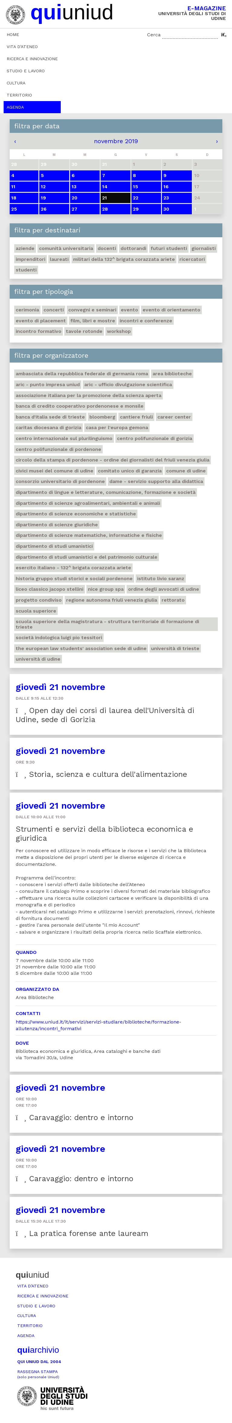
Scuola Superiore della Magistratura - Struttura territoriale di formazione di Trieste (107, 624)
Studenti (26, 270)
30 (166, 209)
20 (74, 198)
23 (166, 198)
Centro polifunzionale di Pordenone (58, 449)
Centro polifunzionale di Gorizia (154, 438)
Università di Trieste (175, 648)
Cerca (154, 35)
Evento (129, 310)
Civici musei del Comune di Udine (54, 471)
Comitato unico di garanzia (130, 471)
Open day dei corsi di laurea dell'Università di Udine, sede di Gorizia (105, 715)
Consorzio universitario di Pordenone (60, 481)
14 (105, 186)
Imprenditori (30, 259)
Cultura (16, 83)
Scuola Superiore (36, 611)
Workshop (119, 331)
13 (74, 186)
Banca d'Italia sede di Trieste (50, 417)
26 (44, 209)
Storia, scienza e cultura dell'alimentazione (101, 774)
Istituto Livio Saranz (160, 578)
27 (74, 209)
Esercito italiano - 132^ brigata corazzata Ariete (73, 567)
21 (104, 198)
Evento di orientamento (171, 310)
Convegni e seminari (92, 310)
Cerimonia (27, 310)
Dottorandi (133, 248)
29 (136, 209)
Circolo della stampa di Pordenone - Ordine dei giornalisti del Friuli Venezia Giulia (112, 460)
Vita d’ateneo (22, 46)
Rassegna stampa (38, 1374)
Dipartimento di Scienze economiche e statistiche (76, 514)
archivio (38, 1350)
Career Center (174, 417)
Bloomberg (102, 417)
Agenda (15, 107)
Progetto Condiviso (39, 600)
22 (135, 198)
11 (13, 186)
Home (13, 34)
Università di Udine (38, 659)
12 (43, 186)
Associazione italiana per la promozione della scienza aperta (88, 395)
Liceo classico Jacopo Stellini (49, 589)
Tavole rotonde (84, 331)
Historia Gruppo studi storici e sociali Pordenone (74, 578)
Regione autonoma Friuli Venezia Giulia (111, 600)
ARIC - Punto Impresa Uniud (48, 384)
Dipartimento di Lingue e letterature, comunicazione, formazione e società (105, 492)
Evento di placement (41, 321)
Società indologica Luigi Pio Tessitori (59, 637)
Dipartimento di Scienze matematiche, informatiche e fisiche (89, 535)
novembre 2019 (116, 141)
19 (43, 198)
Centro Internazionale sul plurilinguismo (64, 438)
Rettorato (173, 600)
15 (135, 186)
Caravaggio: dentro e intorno (74, 1117)
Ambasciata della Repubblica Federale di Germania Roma (82, 373)
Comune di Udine (186, 471)
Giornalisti (204, 248)
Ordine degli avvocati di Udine (163, 589)
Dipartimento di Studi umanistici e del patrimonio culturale (86, 557)
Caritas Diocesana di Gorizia (48, 427)
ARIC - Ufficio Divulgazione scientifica (128, 384)
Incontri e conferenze (146, 321)
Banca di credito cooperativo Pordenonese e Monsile (79, 406)
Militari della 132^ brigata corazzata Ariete (124, 259)
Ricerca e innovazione (32, 58)
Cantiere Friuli (136, 417)
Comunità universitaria (66, 248)
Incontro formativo (38, 331)
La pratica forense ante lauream (82, 1233)
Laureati (59, 259)
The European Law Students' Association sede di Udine (81, 648)
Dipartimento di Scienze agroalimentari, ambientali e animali (88, 503)
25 (14, 209)
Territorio (19, 95)
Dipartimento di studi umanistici (54, 546)
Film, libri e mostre (92, 321)
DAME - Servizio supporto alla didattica (156, 481)
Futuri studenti (169, 248)
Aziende (25, 248)
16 (166, 186)
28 (105, 209)
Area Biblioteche (172, 373)
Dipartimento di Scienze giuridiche (57, 524)
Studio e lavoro (26, 70)
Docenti (107, 248)
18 (13, 198)
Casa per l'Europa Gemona (117, 427)
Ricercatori (192, 259)
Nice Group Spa (106, 589)
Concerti (54, 310)
